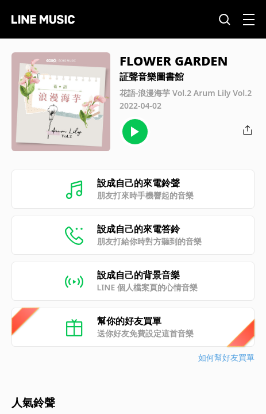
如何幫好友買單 (226, 357)
